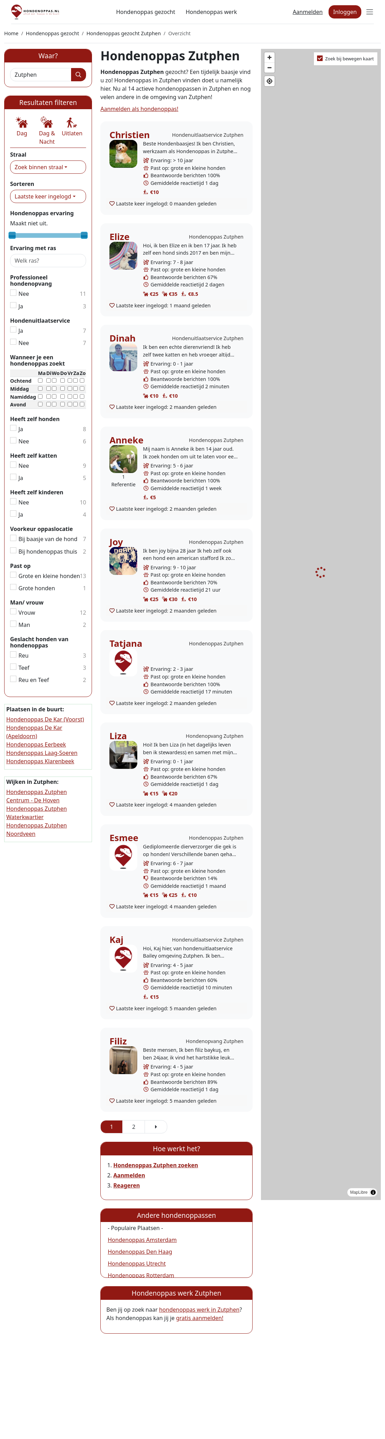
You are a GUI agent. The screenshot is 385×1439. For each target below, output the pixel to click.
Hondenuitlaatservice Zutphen (208, 135)
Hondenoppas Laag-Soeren (41, 753)
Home (11, 33)
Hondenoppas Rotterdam (141, 1275)
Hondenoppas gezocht (145, 12)
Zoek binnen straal (39, 167)
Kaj (116, 940)
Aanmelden (308, 12)
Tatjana (125, 643)
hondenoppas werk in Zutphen (199, 1309)
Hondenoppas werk (211, 12)
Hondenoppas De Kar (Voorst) (45, 719)
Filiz (118, 1041)
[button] (22, 127)
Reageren (126, 1185)
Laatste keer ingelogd (43, 196)
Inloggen (345, 12)
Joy (116, 542)
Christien (129, 135)
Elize (119, 237)
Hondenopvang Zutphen (214, 736)
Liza (118, 736)
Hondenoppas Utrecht (136, 1263)
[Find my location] (269, 81)
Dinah (122, 338)
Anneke (126, 440)
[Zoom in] (269, 57)
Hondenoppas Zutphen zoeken (155, 1165)
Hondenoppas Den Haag (140, 1252)
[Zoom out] (269, 67)
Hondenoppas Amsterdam (142, 1240)
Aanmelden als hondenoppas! (139, 109)
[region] (321, 624)
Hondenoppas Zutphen (216, 236)
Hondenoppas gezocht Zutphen (123, 33)
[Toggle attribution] (373, 1192)
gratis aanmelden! (199, 1318)
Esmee (123, 838)
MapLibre (359, 1192)
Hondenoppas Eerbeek (36, 744)
